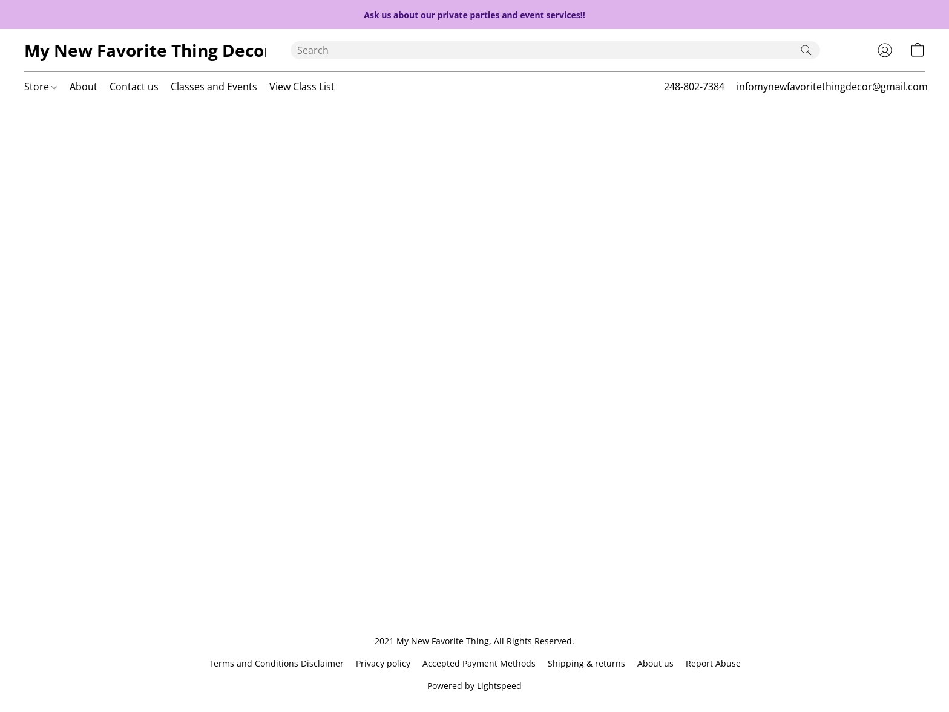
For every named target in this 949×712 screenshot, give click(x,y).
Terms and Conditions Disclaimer (276, 663)
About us (655, 663)
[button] (145, 50)
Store (40, 86)
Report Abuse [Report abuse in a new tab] (713, 663)
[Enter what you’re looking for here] (555, 50)
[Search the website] (806, 50)
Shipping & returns (586, 663)
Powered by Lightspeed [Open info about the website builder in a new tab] (474, 685)
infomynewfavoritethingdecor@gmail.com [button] (832, 86)
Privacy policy (383, 663)
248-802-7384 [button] (694, 86)
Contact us (134, 86)
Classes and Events (214, 86)
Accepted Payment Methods (479, 663)
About (83, 86)
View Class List (302, 86)
